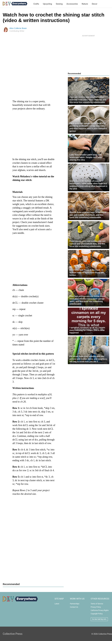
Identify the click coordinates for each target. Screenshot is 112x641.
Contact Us (74, 607)
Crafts (36, 4)
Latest (57, 604)
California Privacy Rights (100, 610)
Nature (85, 4)
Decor (94, 4)
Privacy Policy (96, 607)
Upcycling (47, 4)
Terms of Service (97, 604)
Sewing (59, 4)
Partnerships (74, 604)
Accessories (72, 4)
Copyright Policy (97, 614)
